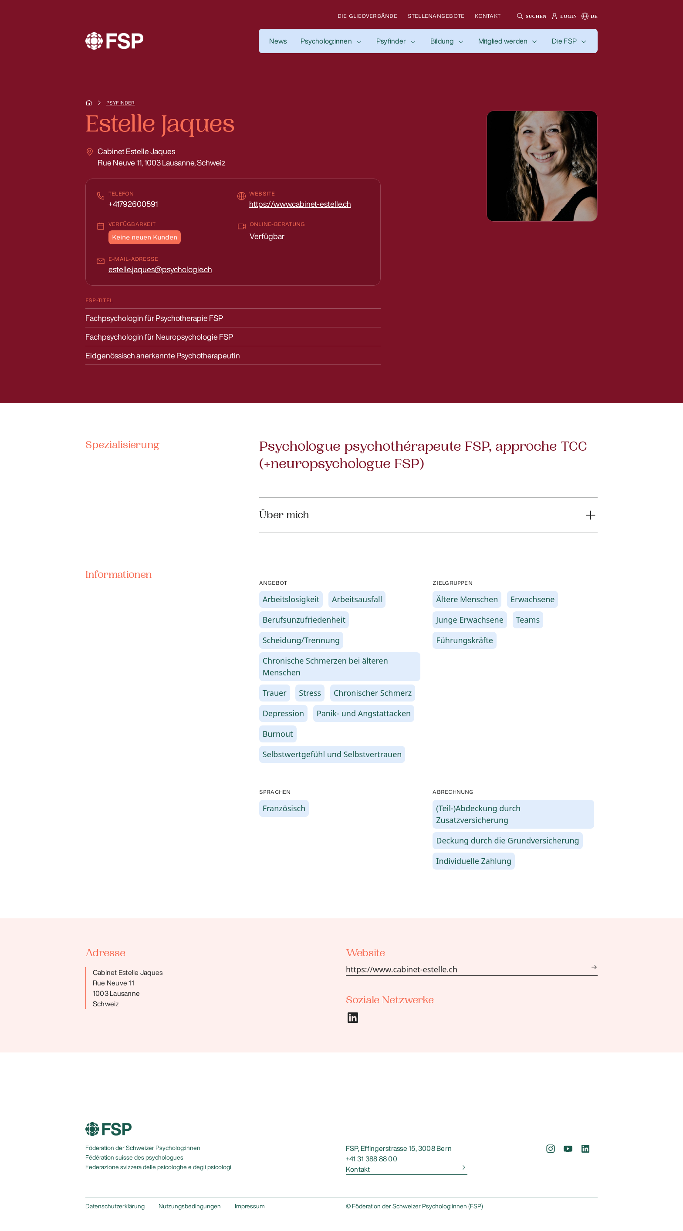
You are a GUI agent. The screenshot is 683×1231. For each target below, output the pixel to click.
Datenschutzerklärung (115, 1206)
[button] (530, 16)
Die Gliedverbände (367, 15)
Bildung (442, 40)
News (278, 40)
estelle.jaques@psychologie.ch (160, 269)
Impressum (250, 1206)
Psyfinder (391, 40)
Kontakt (487, 15)
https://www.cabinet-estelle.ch (300, 204)
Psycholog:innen (326, 40)
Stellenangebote (436, 15)
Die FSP (564, 40)
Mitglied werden (503, 40)
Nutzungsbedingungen (190, 1206)
